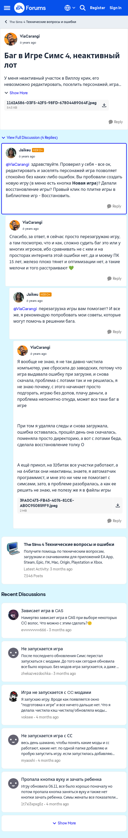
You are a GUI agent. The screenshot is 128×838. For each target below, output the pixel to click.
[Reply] (116, 122)
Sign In (115, 7)
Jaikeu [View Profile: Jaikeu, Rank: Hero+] (25, 150)
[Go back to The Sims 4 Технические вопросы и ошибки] (72, 544)
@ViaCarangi (17, 164)
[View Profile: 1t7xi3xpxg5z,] (13, 783)
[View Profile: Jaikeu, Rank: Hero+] (11, 153)
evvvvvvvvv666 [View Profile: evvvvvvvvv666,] (33, 630)
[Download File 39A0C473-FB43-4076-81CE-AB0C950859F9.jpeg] (118, 505)
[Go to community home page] (30, 8)
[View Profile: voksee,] (13, 696)
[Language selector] (70, 8)
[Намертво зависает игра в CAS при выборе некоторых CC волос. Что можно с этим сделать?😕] (70, 620)
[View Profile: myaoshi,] (13, 740)
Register (97, 7)
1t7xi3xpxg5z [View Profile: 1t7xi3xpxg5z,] (32, 804)
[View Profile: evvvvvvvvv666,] (13, 615)
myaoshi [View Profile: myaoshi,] (28, 760)
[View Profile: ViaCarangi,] (10, 39)
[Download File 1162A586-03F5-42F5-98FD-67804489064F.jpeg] (104, 105)
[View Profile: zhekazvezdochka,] (13, 653)
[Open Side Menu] (7, 8)
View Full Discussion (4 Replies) (29, 137)
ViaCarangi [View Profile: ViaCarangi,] (30, 36)
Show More (16, 93)
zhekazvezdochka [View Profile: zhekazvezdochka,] (36, 673)
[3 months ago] (59, 630)
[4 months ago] (46, 717)
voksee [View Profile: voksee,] (27, 717)
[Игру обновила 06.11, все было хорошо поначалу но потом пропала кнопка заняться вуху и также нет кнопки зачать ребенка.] (70, 792)
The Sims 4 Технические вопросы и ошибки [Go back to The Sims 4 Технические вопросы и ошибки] (40, 22)
